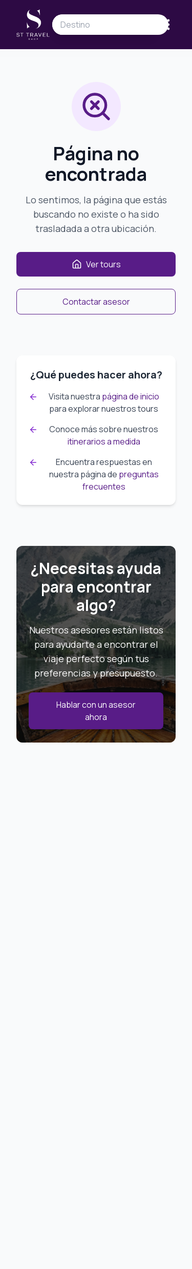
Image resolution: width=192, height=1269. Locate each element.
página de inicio (130, 396)
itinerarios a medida (104, 441)
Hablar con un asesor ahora (96, 711)
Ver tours (96, 264)
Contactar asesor (96, 301)
